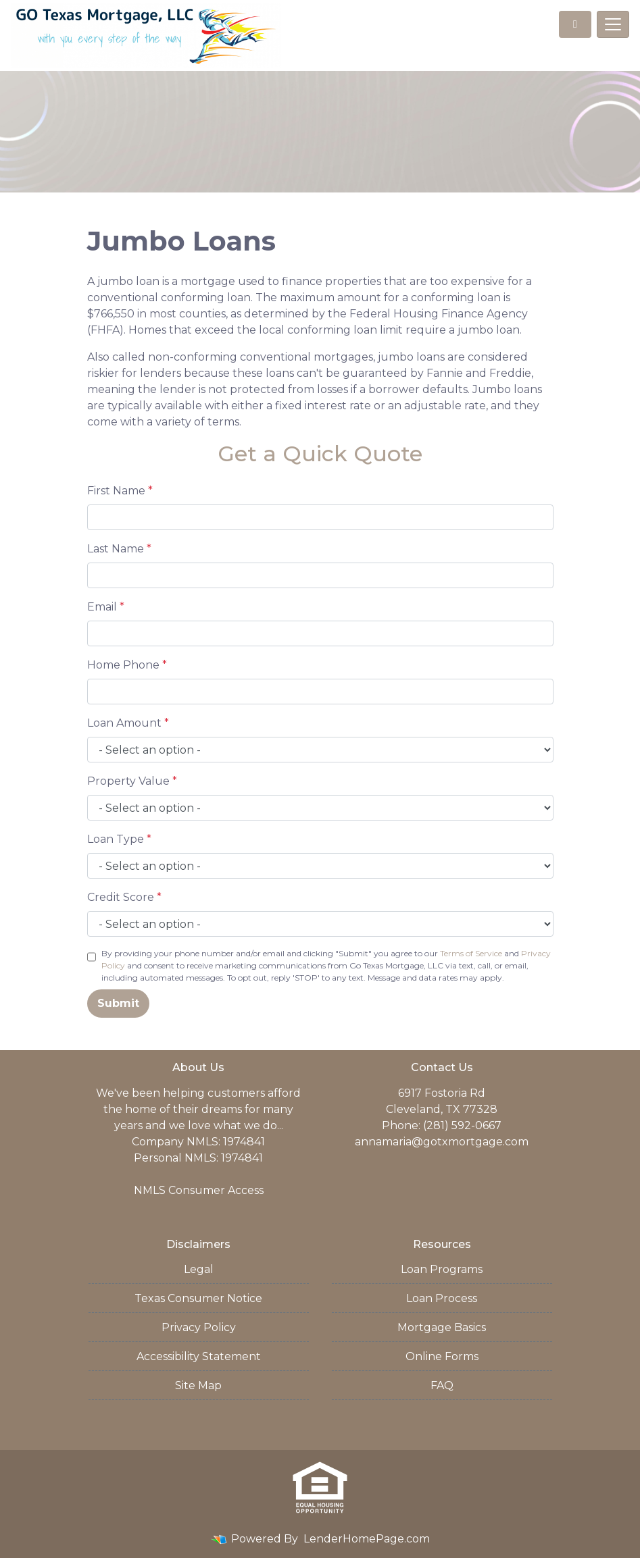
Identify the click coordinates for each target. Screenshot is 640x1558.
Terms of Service (471, 953)
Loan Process (441, 1298)
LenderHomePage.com (366, 1538)
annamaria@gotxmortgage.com (441, 1141)
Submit (118, 1003)
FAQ (441, 1385)
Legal (199, 1269)
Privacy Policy (199, 1327)
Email (105, 606)
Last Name (119, 548)
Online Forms (441, 1356)
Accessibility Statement (199, 1356)
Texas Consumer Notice (198, 1298)
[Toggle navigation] (613, 24)
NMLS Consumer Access (199, 1190)
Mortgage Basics (441, 1327)
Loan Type (119, 839)
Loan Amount (128, 723)
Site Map (198, 1385)
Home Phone (127, 664)
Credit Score (124, 897)
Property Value (132, 781)
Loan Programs (442, 1269)
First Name (120, 490)
